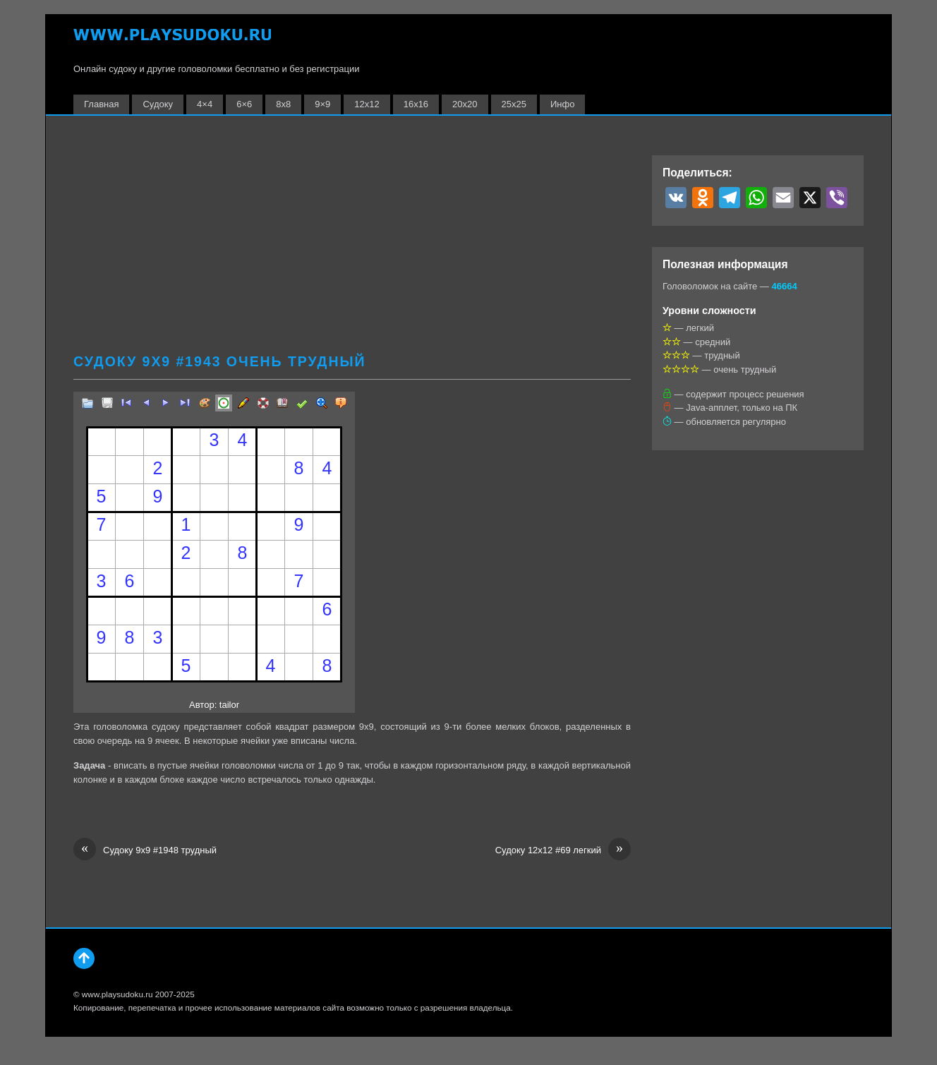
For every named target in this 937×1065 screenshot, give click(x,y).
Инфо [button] (562, 104)
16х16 (416, 104)
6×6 (244, 104)
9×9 (322, 104)
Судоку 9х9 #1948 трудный (145, 850)
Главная (101, 104)
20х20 (464, 104)
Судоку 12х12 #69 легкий (563, 850)
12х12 (366, 104)
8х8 (283, 104)
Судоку (158, 104)
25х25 (514, 104)
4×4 (204, 104)
